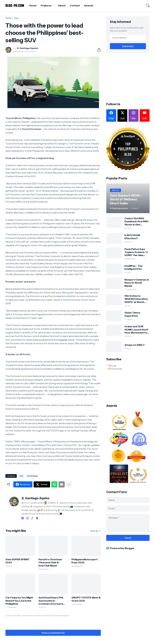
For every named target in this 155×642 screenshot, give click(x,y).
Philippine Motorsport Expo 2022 (84, 561)
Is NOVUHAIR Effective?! (132, 237)
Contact (75, 5)
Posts (112, 365)
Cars (16, 18)
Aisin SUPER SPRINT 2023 (17, 561)
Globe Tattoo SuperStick (132, 314)
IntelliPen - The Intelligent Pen (133, 267)
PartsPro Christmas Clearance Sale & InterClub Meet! (50, 562)
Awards (88, 5)
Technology (32, 476)
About (62, 5)
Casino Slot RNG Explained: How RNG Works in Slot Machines (136, 221)
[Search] (146, 5)
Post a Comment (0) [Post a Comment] (53, 632)
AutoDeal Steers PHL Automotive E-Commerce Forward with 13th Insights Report (51, 600)
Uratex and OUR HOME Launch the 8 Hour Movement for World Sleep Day (136, 329)
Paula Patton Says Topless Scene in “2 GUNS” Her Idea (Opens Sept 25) (136, 252)
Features (46, 5)
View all (94, 531)
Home (32, 5)
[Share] (98, 50)
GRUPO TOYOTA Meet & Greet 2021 (85, 599)
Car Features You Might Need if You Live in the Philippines (19, 600)
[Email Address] (128, 38)
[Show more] (69, 484)
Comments (115, 368)
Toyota (9, 143)
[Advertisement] (130, 77)
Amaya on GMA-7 (134, 344)
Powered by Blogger (120, 548)
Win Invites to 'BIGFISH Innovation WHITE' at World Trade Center (136, 299)
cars (80, 194)
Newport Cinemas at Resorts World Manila (136, 282)
